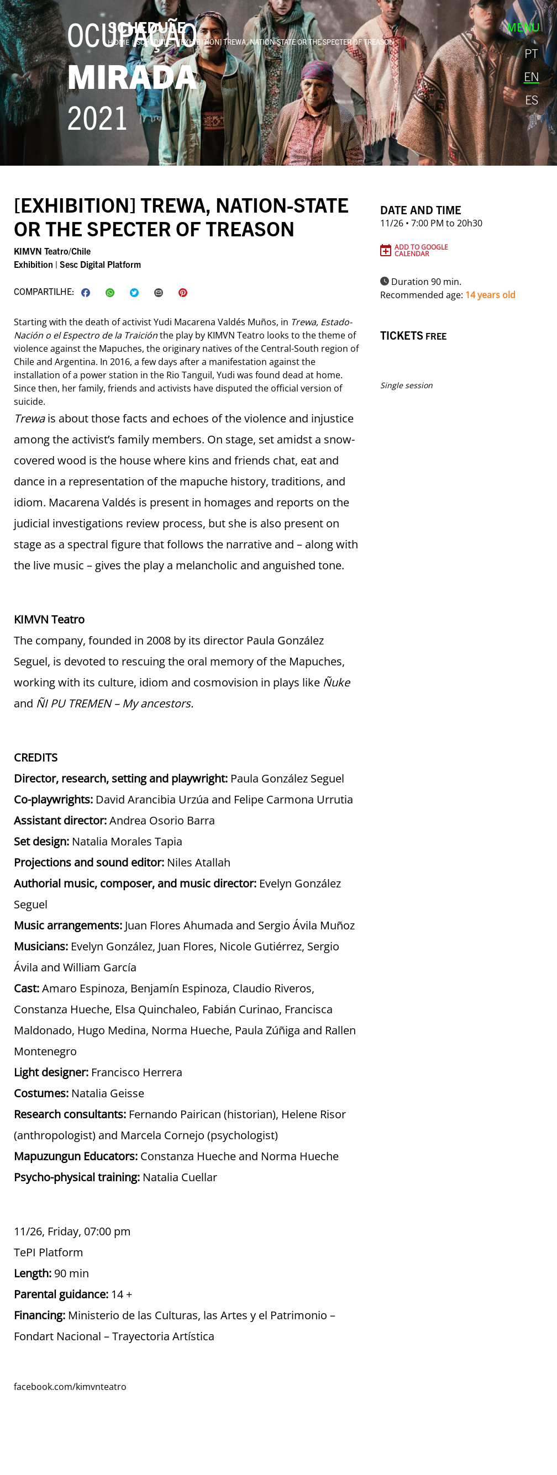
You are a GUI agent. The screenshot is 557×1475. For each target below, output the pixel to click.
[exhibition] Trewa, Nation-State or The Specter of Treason (286, 41)
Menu (523, 26)
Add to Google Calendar (421, 250)
